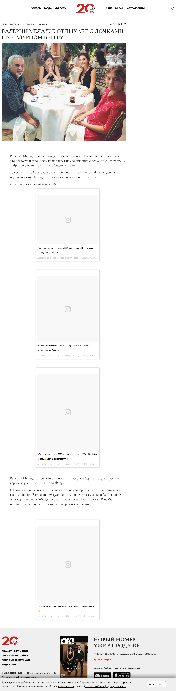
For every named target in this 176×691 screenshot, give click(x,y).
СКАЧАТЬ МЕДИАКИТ (15, 651)
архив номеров (102, 659)
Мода (48, 8)
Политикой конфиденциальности (105, 686)
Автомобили (136, 8)
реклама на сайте (15, 655)
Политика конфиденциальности (20, 677)
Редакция (9, 664)
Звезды (36, 8)
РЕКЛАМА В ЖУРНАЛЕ (16, 660)
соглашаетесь (66, 686)
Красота (60, 8)
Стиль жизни (115, 8)
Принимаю (156, 684)
